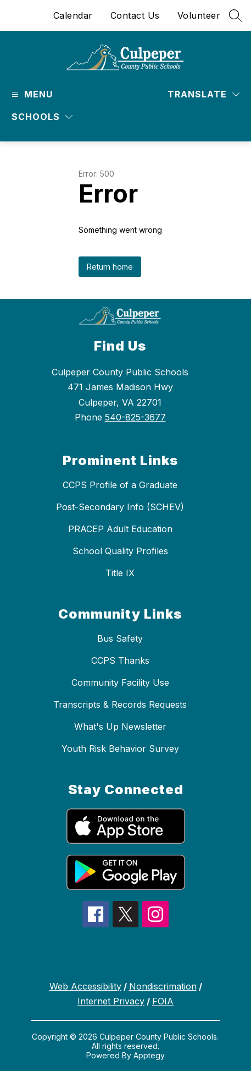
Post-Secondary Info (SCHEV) (120, 506)
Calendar (73, 15)
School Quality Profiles (120, 550)
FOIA (163, 1001)
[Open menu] (31, 94)
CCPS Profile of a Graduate (120, 484)
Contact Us (135, 15)
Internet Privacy (110, 1001)
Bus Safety (120, 638)
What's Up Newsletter (120, 726)
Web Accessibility (85, 986)
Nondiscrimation (163, 986)
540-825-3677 (135, 417)
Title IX (120, 572)
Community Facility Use (120, 682)
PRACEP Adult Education (120, 528)
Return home (110, 266)
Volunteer (199, 15)
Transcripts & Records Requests (120, 704)
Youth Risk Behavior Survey (120, 748)
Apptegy (149, 1055)
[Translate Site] (203, 94)
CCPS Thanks (120, 660)
